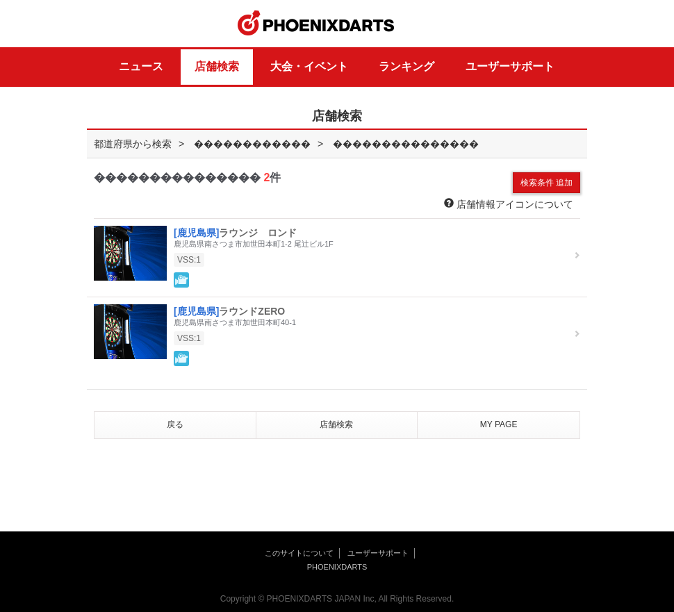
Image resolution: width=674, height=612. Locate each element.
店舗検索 (217, 66)
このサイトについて (299, 553)
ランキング (406, 66)
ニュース (141, 66)
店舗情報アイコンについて (508, 204)
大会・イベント (309, 66)
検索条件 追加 (546, 183)
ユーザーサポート (510, 66)
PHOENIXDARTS (316, 23)
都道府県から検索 (133, 143)
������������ (252, 143)
